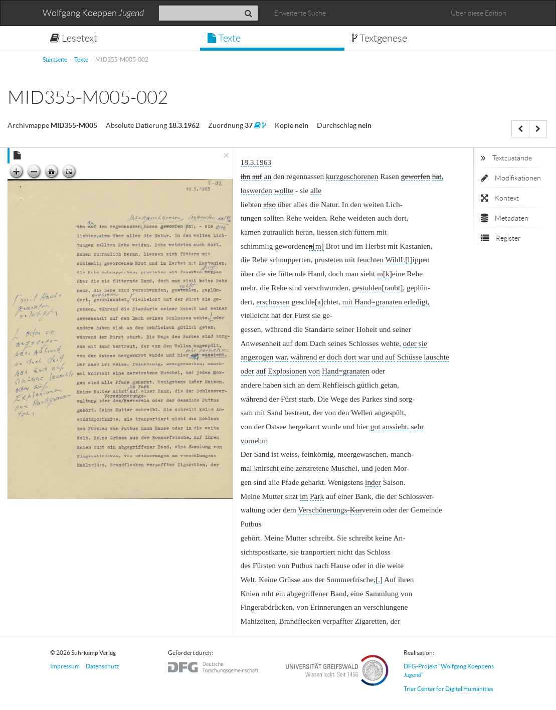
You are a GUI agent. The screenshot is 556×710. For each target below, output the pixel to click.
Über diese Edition (478, 13)
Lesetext (73, 38)
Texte (224, 38)
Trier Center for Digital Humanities (448, 688)
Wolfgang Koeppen (93, 13)
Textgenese (379, 38)
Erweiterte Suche (300, 13)
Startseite (55, 59)
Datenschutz (102, 666)
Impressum (65, 666)
